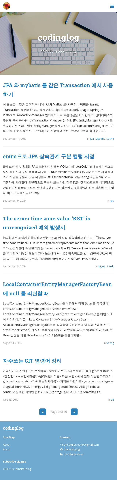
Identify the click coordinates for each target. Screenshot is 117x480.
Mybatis (100, 138)
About (6, 444)
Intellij (110, 266)
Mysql (101, 266)
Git (112, 399)
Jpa (92, 138)
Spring (110, 138)
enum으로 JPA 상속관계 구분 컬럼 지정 (48, 156)
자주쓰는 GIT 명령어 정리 (32, 360)
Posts (6, 449)
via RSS (21, 461)
